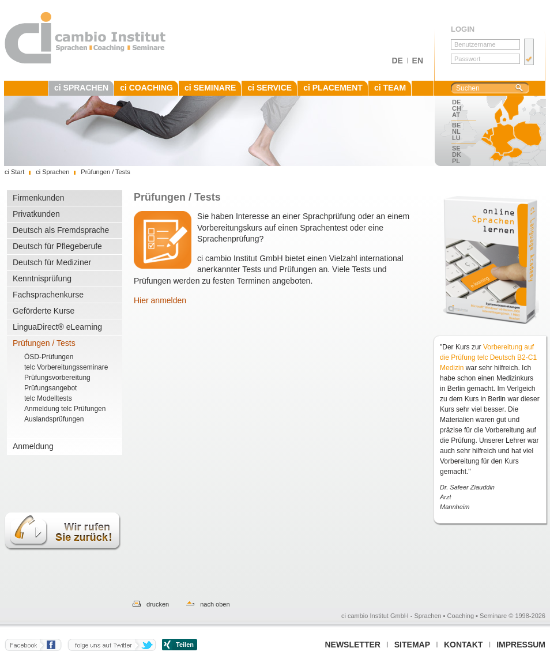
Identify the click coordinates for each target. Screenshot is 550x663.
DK (456, 154)
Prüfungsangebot (50, 388)
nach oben (214, 604)
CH (456, 108)
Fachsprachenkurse (48, 294)
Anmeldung (33, 446)
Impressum (520, 644)
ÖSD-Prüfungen (48, 357)
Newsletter (352, 644)
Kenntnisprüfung (42, 278)
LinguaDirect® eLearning (57, 327)
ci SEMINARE (210, 87)
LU (456, 137)
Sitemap (412, 644)
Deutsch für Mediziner (52, 262)
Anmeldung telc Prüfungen (65, 409)
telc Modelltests (48, 398)
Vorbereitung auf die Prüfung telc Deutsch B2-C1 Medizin (488, 357)
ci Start (14, 171)
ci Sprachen (52, 171)
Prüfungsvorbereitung (57, 378)
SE (456, 148)
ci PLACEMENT (333, 87)
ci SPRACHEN (81, 87)
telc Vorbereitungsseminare (66, 367)
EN (417, 60)
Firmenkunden (39, 197)
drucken (157, 604)
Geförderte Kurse (43, 310)
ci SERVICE (269, 87)
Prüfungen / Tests (44, 343)
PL (456, 160)
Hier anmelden (160, 300)
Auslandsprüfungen (54, 419)
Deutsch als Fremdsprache (61, 230)
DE (396, 60)
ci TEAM (390, 87)
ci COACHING (146, 87)
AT (456, 114)
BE (456, 125)
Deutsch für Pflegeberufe (57, 246)
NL (456, 131)
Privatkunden (36, 214)
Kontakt (463, 644)
